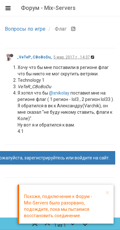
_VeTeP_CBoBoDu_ (34, 57)
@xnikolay (59, 93)
